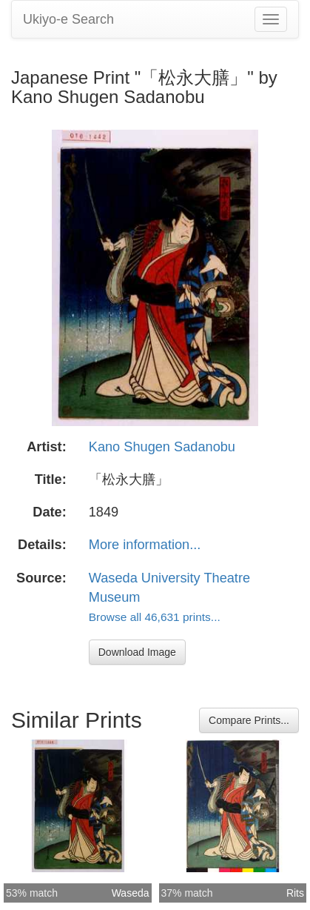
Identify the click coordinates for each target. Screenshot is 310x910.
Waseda (130, 893)
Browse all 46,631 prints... (154, 617)
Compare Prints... (249, 720)
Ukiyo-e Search (68, 19)
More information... (145, 544)
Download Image (137, 652)
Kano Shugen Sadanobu (162, 446)
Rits (295, 893)
